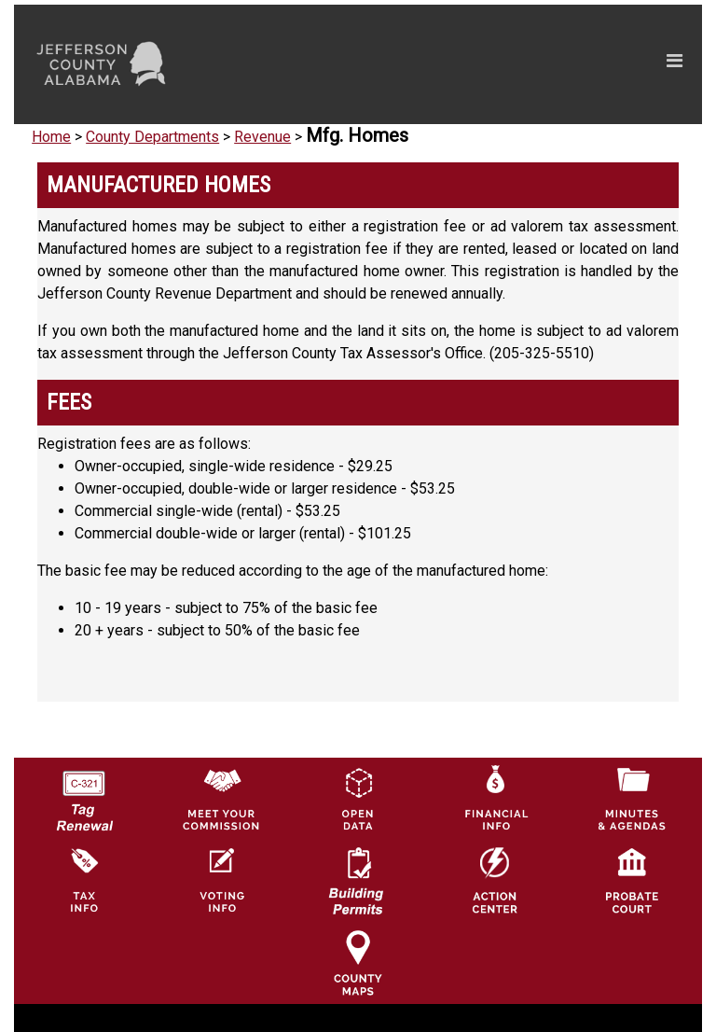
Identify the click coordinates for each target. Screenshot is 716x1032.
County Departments (152, 137)
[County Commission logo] (221, 797)
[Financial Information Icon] (495, 797)
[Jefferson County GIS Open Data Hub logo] (358, 797)
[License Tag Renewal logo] (84, 793)
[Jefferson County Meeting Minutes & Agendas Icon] (632, 797)
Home (51, 137)
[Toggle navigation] (497, 64)
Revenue (262, 137)
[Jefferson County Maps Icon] (358, 961)
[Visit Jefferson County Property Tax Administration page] (84, 879)
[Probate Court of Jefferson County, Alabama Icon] (632, 879)
